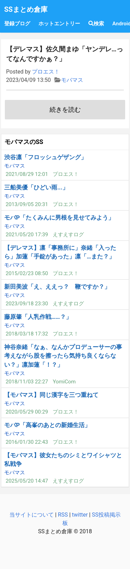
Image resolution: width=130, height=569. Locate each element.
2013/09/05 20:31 (27, 204)
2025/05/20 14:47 (27, 481)
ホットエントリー (59, 23)
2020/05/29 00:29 (27, 412)
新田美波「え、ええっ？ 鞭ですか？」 (57, 286)
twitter (80, 514)
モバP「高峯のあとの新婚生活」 (47, 425)
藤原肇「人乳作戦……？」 (38, 316)
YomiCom (64, 382)
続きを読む (65, 109)
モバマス (72, 80)
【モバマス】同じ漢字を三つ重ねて (51, 394)
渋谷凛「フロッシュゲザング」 (45, 157)
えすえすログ (68, 234)
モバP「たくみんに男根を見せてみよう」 (59, 217)
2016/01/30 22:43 (27, 442)
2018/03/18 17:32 (27, 334)
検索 (96, 23)
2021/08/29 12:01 (27, 174)
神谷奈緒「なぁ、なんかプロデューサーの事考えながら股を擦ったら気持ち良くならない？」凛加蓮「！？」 (63, 355)
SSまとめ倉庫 (25, 9)
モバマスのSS (24, 141)
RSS (63, 514)
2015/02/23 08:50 (27, 273)
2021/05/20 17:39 (27, 234)
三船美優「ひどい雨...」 (36, 187)
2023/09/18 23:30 (27, 303)
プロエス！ (46, 71)
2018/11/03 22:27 (27, 382)
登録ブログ (17, 23)
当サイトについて (31, 514)
